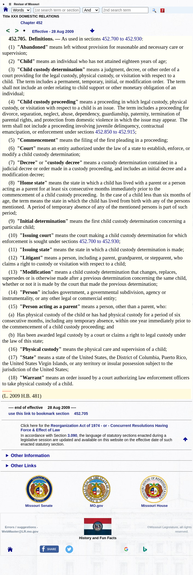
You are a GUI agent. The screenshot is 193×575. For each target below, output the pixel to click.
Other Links (23, 465)
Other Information (30, 455)
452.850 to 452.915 (115, 132)
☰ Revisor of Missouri (22, 4)
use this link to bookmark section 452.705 (48, 413)
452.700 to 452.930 (122, 39)
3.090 (72, 435)
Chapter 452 (31, 23)
